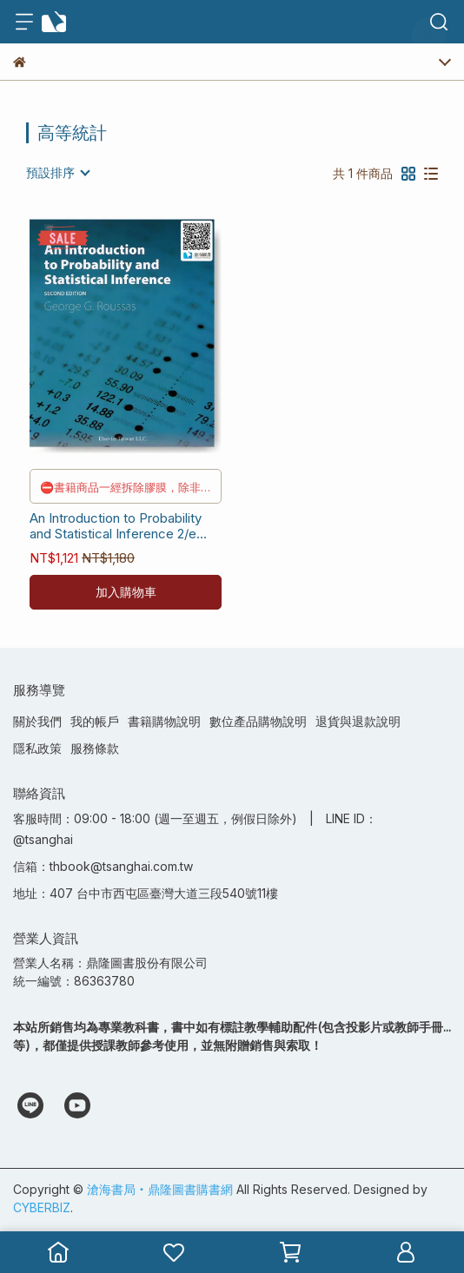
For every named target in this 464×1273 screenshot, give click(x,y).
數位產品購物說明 (258, 721)
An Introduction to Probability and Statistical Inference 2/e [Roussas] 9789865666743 (116, 526)
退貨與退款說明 (358, 721)
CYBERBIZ (41, 1207)
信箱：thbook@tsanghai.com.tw (103, 866)
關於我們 (37, 721)
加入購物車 (126, 591)
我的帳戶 (94, 721)
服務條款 (94, 748)
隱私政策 (37, 748)
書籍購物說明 (164, 721)
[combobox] (57, 172)
